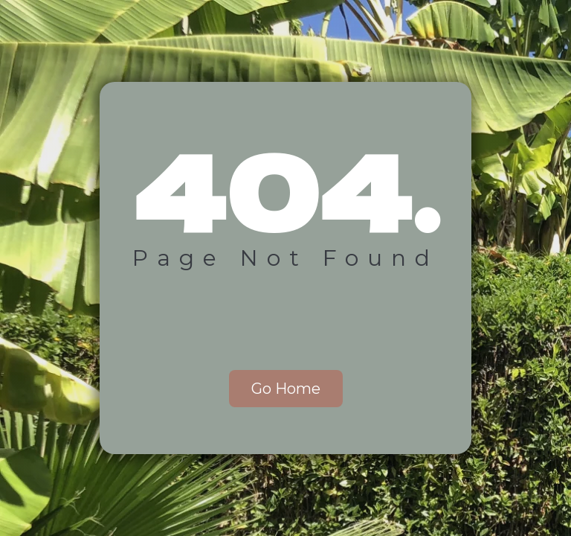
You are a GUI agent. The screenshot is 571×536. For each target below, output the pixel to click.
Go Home (285, 389)
